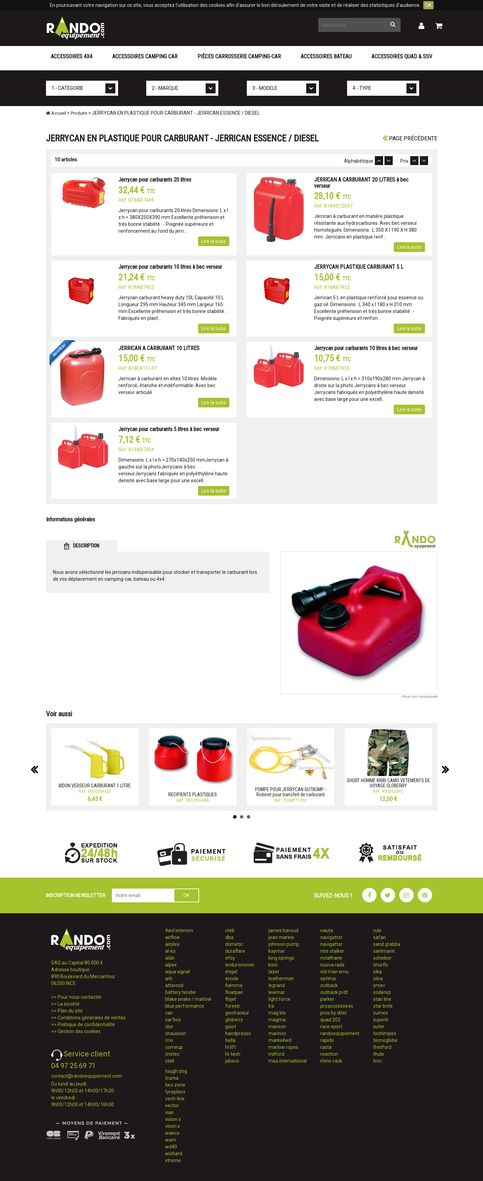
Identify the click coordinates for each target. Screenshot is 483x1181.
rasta (326, 1047)
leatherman (281, 978)
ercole (232, 978)
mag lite (277, 1013)
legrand (276, 985)
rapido (327, 1040)
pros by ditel (333, 1013)
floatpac (234, 992)
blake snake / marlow (188, 999)
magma (277, 1019)
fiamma (233, 985)
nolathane (331, 958)
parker (327, 999)
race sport (331, 1026)
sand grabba (386, 944)
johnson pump (283, 944)
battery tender (180, 992)
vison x (172, 1126)
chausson (175, 1033)
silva (378, 978)
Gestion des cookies (79, 1031)
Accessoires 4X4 (71, 56)
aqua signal (177, 971)
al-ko (170, 951)
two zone (175, 1085)
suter (378, 1026)
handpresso (238, 1033)
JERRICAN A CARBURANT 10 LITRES (158, 348)
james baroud (283, 930)
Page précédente (409, 138)
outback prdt (334, 992)
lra (271, 1006)
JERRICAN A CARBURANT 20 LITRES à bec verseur (361, 182)
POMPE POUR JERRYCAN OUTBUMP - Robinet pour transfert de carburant (290, 792)
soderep (382, 992)
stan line (382, 999)
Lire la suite (214, 241)
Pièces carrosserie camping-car (239, 56)
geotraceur (237, 1013)
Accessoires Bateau (326, 56)
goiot (230, 1026)
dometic (234, 944)
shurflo (380, 965)
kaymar (276, 951)
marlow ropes (283, 1047)
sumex (380, 1013)
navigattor (331, 937)
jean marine (281, 937)
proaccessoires (336, 1006)
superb (380, 1019)
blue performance (184, 1006)
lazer (273, 971)
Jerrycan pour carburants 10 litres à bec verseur (170, 267)
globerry (234, 1019)
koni (272, 965)
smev (379, 985)
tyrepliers (175, 1092)
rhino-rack (331, 1061)
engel (231, 971)
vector (172, 1105)
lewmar (276, 992)
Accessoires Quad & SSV (401, 56)
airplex (172, 944)
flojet (230, 999)
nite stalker (332, 951)
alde (169, 958)
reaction (329, 1054)
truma (172, 1078)
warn (170, 1140)
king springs (281, 958)
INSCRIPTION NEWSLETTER (75, 895)
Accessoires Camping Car (144, 56)
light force (279, 999)
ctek (169, 1061)
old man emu (334, 971)
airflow (172, 937)
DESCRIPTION (81, 546)
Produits (79, 113)
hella (230, 1040)
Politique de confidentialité (86, 1024)
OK (428, 5)
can (169, 1013)
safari (379, 937)
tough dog (176, 1071)
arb (168, 978)
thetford (382, 1047)
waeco (172, 1133)
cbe (169, 1026)
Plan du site (70, 1011)
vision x (173, 1119)
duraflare (235, 951)
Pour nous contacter (80, 997)
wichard (173, 1153)
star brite (383, 1006)
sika (377, 971)
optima (328, 978)
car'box (173, 1019)
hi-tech (232, 1054)
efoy (230, 958)
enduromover (240, 965)
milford (276, 1054)
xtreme (173, 1160)
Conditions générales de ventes (92, 1017)
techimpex (384, 1033)
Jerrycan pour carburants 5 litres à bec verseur (168, 429)
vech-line (175, 1098)
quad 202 (330, 1019)
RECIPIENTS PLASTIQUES (192, 794)
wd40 (171, 1146)
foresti (232, 1006)
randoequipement (339, 1033)
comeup (174, 1047)
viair (169, 1112)
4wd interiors (179, 930)
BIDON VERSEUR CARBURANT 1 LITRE (95, 785)
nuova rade (332, 965)
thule (378, 1054)
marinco (277, 1033)
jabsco (232, 1061)
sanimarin (384, 951)
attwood (174, 985)
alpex (171, 965)
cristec (172, 1054)
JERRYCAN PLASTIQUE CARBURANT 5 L (358, 267)
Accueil (56, 113)
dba (229, 937)
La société (69, 1004)
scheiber (382, 958)
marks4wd (279, 1040)
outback (329, 985)
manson (277, 1026)
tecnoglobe (385, 1040)
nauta (326, 930)
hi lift (230, 1047)
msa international (287, 1061)
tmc (377, 1061)
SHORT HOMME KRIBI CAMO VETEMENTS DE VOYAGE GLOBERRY (388, 783)
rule (377, 930)
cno (169, 1040)
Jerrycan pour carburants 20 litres (154, 179)
